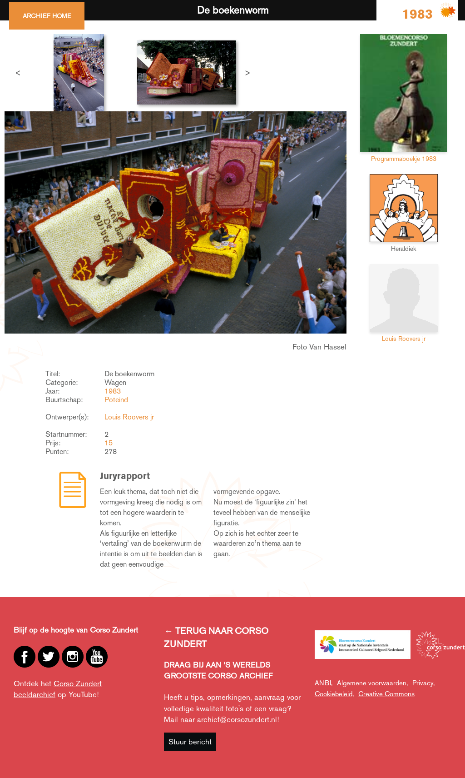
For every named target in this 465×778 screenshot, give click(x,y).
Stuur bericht (190, 741)
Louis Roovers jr (129, 417)
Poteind (116, 399)
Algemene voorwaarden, (372, 683)
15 (108, 443)
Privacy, (423, 683)
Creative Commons (386, 694)
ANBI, (323, 683)
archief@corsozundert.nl (237, 719)
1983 (112, 391)
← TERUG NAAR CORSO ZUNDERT (216, 637)
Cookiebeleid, (334, 694)
